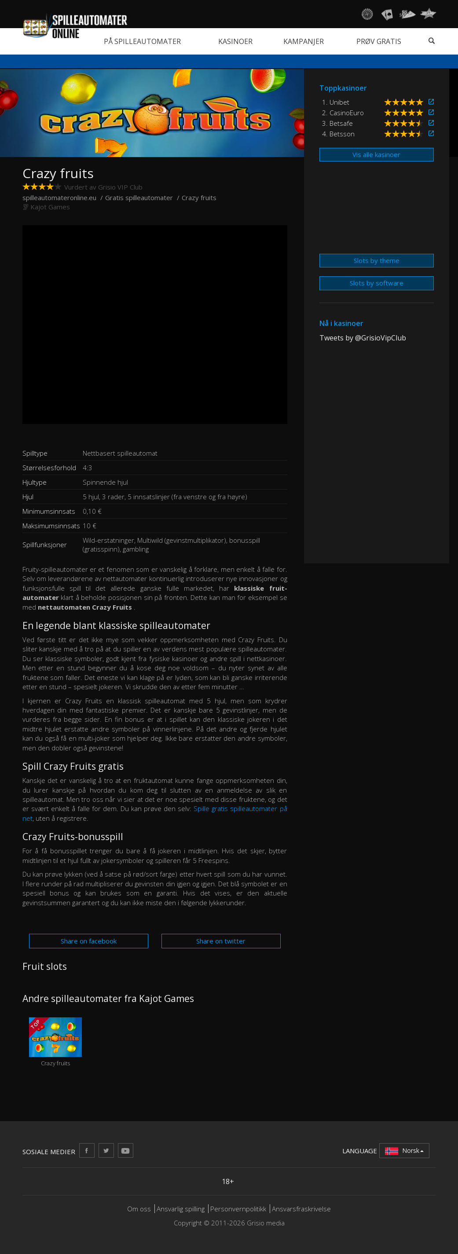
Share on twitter (220, 940)
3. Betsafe (337, 123)
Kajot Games (50, 206)
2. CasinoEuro (343, 113)
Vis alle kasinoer (376, 154)
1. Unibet (335, 102)
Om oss (139, 1208)
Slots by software (376, 282)
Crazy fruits (55, 1042)
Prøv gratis (378, 41)
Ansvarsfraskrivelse (301, 1208)
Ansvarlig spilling (181, 1208)
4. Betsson (338, 134)
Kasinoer (235, 41)
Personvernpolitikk (238, 1208)
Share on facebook (89, 940)
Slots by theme (376, 260)
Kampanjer (303, 41)
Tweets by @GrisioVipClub (362, 338)
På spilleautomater (142, 41)
